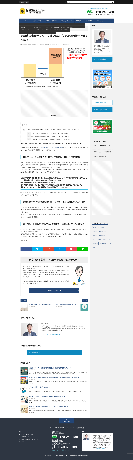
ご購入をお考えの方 (66, 21)
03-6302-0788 (64, 447)
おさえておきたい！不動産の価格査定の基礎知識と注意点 (47, 396)
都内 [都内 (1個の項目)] (94, 247)
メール (22, 441)
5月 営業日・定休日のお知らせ (66, 304)
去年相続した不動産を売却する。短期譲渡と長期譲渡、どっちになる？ (48, 139)
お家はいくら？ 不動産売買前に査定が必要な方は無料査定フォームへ (50, 368)
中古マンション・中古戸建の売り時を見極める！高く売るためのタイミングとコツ (54, 377)
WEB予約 (78, 21)
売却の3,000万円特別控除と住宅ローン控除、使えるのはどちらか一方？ (49, 136)
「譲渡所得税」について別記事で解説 (51, 147)
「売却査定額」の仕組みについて (39, 387)
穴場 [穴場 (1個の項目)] (110, 243)
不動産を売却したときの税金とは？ (40, 304)
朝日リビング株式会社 (27, 434)
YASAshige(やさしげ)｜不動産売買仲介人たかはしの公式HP (72, 455)
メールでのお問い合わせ (60, 450)
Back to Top (66, 421)
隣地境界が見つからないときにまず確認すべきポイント (73, 2)
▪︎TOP (89, 8)
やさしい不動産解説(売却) (63, 44)
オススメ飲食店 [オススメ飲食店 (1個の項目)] (97, 239)
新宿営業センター (26, 436)
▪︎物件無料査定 (80, 428)
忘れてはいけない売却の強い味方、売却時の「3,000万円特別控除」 (47, 133)
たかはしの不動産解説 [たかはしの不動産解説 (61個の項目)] (98, 227)
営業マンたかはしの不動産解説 (36, 44)
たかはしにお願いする (54, 290)
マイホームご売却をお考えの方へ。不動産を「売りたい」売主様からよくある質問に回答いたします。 (52, 130)
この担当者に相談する (99, 448)
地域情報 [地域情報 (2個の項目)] (95, 243)
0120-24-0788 (104, 12)
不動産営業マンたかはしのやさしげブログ (32, 439)
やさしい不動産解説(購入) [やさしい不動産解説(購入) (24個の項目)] (99, 235)
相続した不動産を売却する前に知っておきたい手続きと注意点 (48, 406)
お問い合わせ (99, 21)
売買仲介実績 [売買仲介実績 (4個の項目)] (103, 243)
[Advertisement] (54, 102)
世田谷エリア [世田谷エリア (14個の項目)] (106, 239)
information (24, 21)
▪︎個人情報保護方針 (96, 8)
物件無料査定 (88, 21)
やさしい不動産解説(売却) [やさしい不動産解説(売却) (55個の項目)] (99, 231)
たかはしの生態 (36, 21)
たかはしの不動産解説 (51, 44)
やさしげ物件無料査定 (100, 156)
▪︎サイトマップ (105, 8)
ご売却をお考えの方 (51, 21)
